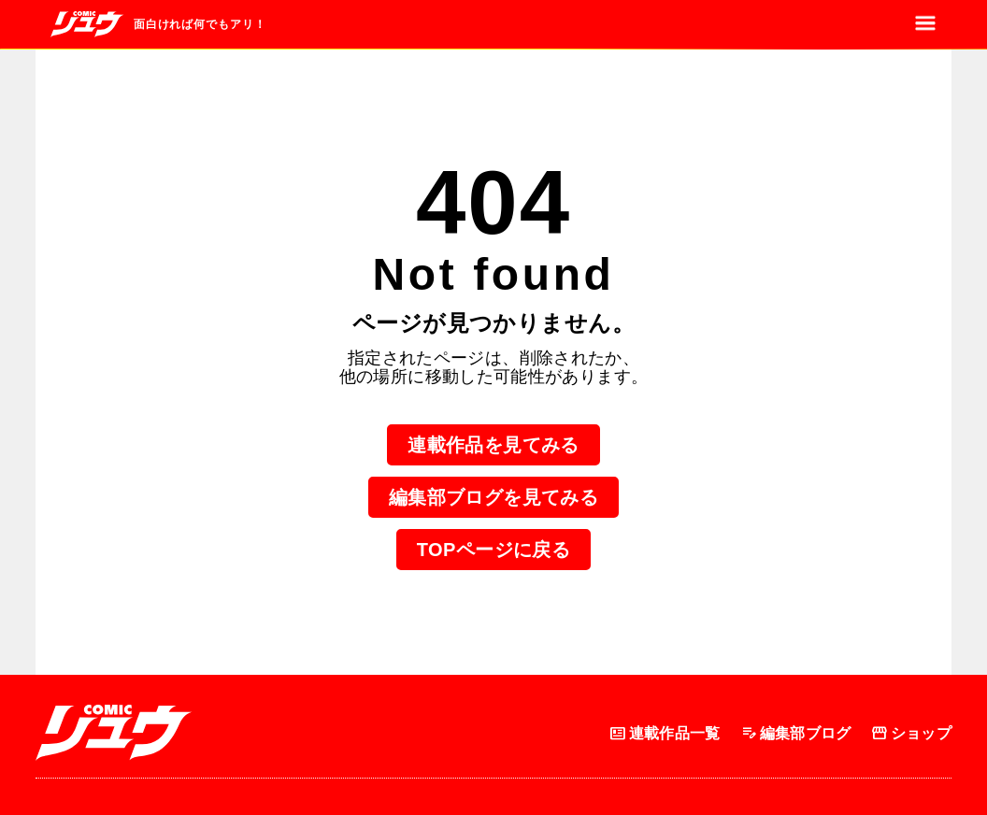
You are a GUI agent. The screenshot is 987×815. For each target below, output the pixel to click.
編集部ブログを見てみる (493, 497)
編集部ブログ (795, 733)
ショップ (910, 733)
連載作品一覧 (664, 733)
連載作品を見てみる (493, 445)
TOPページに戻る (493, 549)
